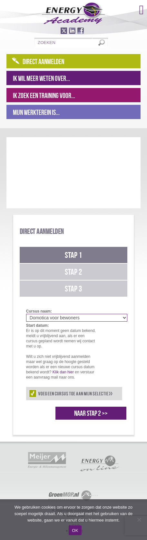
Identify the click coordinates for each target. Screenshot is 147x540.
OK (75, 530)
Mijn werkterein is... (36, 112)
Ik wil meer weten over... (41, 78)
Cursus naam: (39, 311)
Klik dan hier (63, 372)
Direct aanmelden (43, 61)
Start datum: (37, 325)
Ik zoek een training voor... (44, 95)
